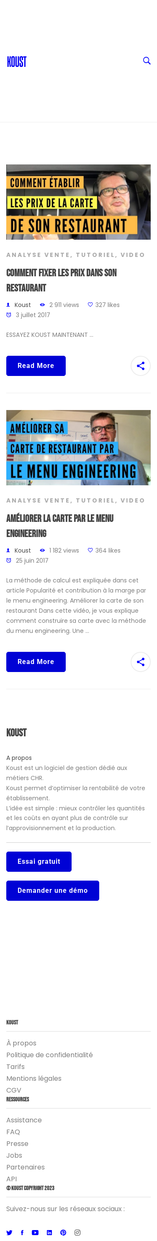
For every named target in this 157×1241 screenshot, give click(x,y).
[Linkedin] (49, 1233)
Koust (23, 305)
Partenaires (25, 1167)
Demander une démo (53, 890)
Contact (44, 25)
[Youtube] (35, 1233)
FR (85, 8)
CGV (13, 1090)
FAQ (13, 1132)
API (11, 1179)
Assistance (24, 1120)
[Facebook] (22, 1233)
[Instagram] (77, 1233)
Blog (38, 42)
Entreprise (85, 75)
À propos (21, 1043)
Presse (17, 1143)
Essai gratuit (39, 861)
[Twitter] (9, 1233)
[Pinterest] (63, 1233)
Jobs (14, 1155)
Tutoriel (95, 255)
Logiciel (85, 92)
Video (133, 255)
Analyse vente (38, 255)
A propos (19, 758)
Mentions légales (34, 1078)
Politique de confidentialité (49, 1055)
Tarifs (15, 1067)
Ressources (85, 58)
